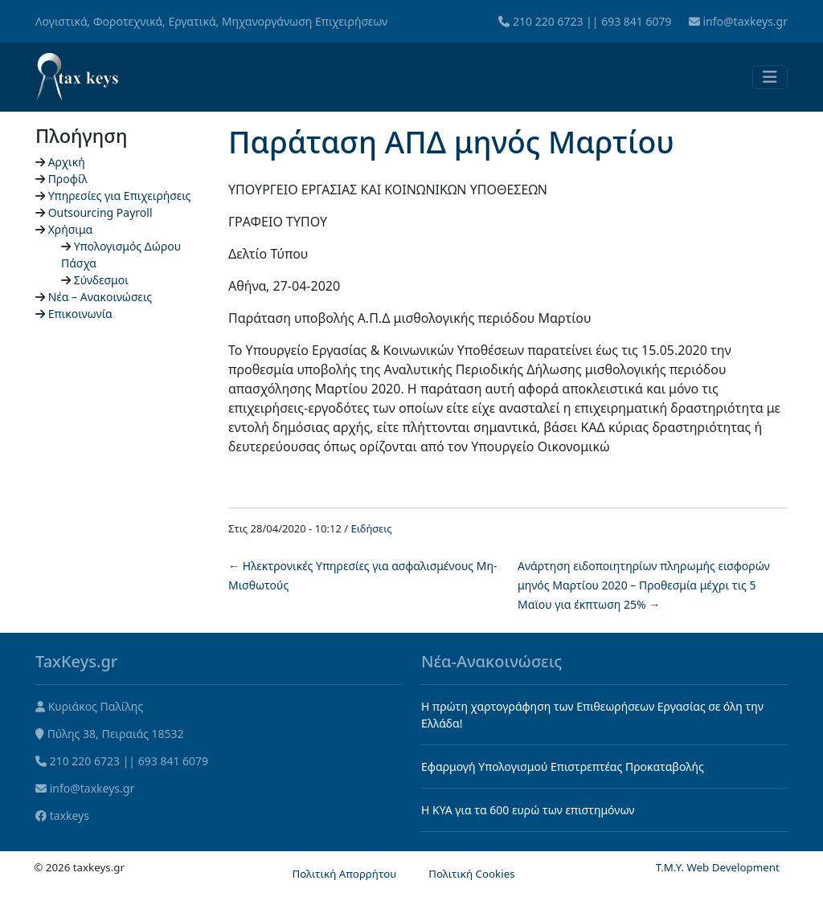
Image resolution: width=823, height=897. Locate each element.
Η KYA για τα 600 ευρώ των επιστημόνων (528, 809)
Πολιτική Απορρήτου (344, 873)
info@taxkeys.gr (745, 21)
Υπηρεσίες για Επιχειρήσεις (119, 195)
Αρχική (66, 161)
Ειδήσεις (371, 528)
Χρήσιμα (70, 229)
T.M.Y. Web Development (718, 867)
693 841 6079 (636, 21)
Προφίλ (68, 178)
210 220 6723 (548, 21)
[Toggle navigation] (770, 77)
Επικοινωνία (80, 313)
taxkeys (69, 815)
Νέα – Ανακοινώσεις (100, 296)
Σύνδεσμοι (101, 279)
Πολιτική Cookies (471, 873)
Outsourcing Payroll (100, 212)
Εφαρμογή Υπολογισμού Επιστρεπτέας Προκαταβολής (562, 766)
